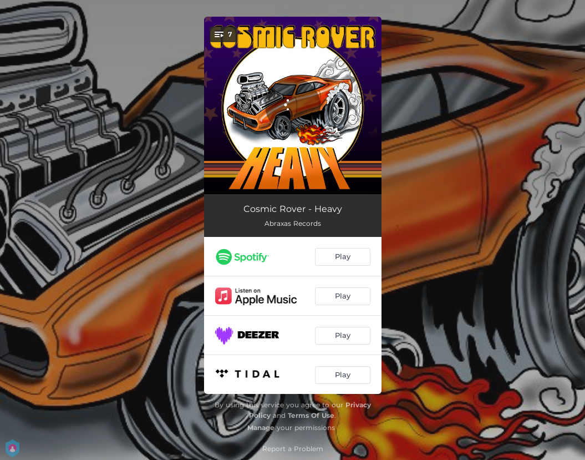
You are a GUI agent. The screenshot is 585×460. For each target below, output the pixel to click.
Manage (260, 427)
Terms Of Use (311, 415)
